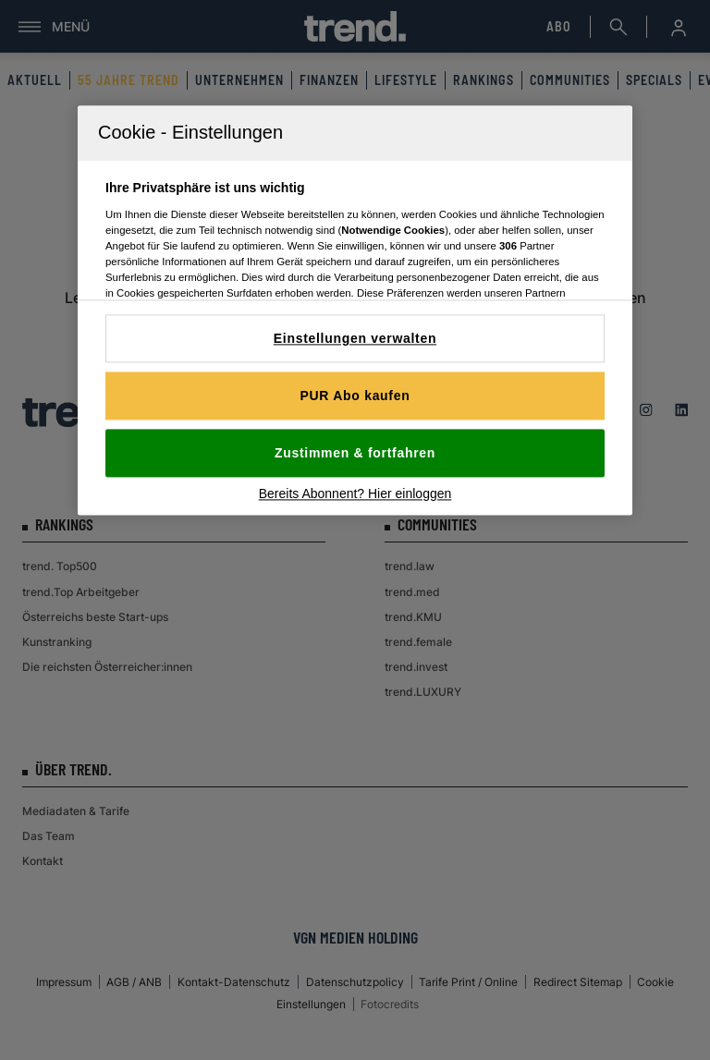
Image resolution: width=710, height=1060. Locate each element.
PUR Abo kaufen (355, 395)
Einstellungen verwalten (355, 338)
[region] (355, 310)
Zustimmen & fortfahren (355, 452)
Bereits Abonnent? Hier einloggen (355, 493)
